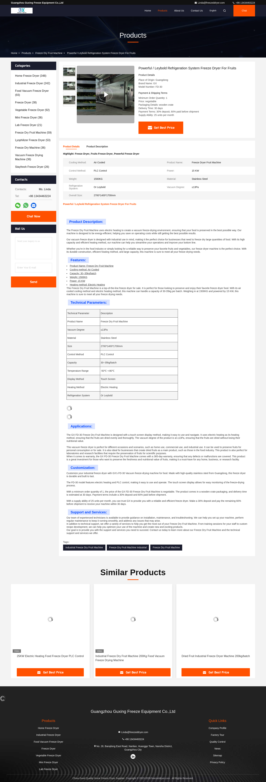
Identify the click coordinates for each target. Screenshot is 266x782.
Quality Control (218, 741)
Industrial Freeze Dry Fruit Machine (84, 547)
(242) (32, 83)
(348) (30, 75)
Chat (244, 10)
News (218, 748)
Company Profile (217, 728)
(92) (32, 110)
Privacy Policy (217, 762)
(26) (32, 166)
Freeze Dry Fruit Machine (49, 53)
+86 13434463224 (243, 2)
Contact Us (197, 10)
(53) (33, 140)
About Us (179, 10)
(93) (32, 92)
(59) (33, 132)
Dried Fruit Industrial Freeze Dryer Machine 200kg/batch (216, 656)
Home (148, 10)
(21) (28, 125)
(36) (29, 117)
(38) (26, 102)
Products (162, 10)
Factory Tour (217, 735)
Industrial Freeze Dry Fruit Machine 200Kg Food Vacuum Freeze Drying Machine (130, 658)
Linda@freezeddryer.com (209, 2)
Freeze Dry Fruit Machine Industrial (128, 547)
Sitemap (217, 755)
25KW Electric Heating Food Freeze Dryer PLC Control (50, 656)
